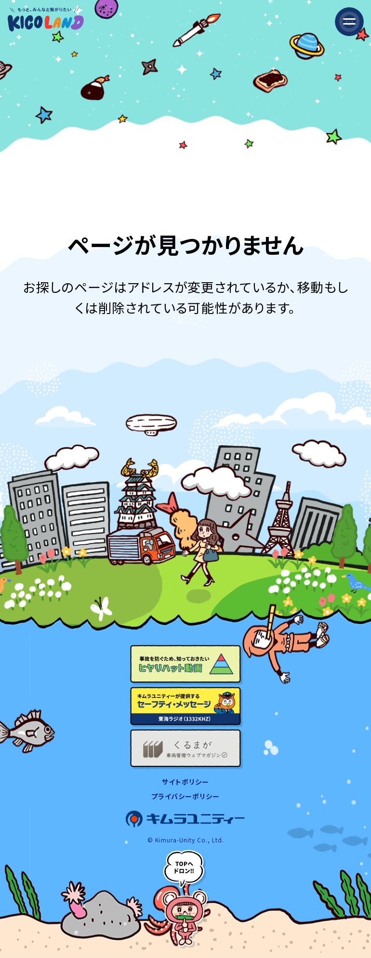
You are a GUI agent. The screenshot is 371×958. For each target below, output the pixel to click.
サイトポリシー (185, 782)
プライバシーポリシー (185, 796)
